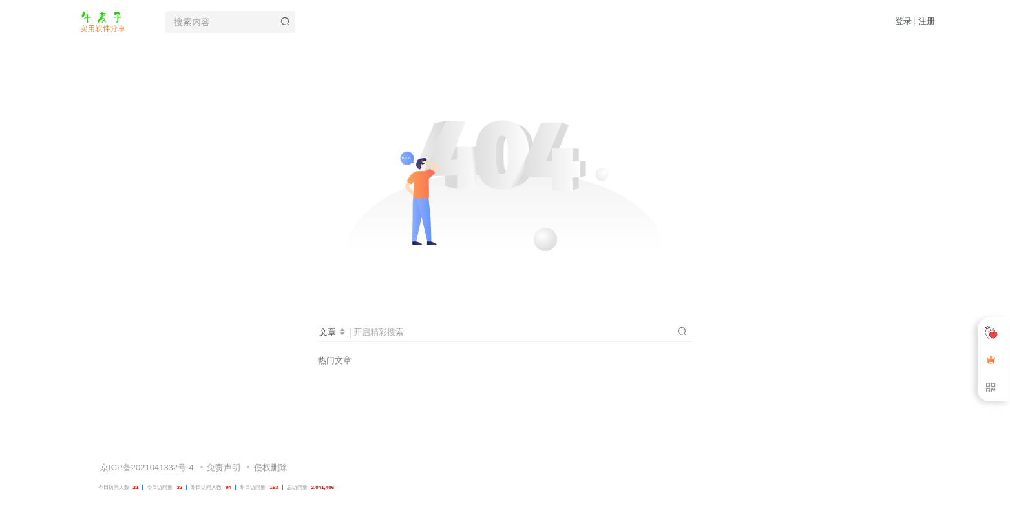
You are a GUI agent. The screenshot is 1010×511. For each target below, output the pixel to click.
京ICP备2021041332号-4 (146, 440)
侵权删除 (271, 440)
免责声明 (223, 440)
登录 (903, 21)
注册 (926, 21)
